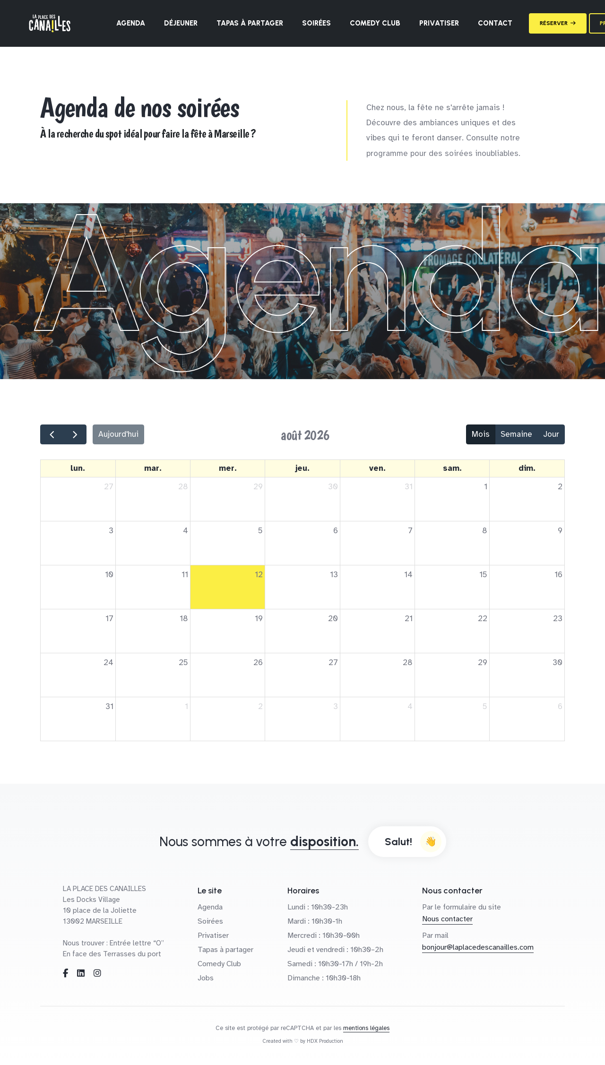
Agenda (130, 23)
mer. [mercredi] (228, 468)
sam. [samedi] (452, 468)
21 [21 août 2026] (409, 618)
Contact (495, 23)
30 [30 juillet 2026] (333, 487)
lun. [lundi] (77, 468)
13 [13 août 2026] (334, 575)
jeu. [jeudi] (302, 468)
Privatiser (439, 23)
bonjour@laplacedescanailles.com (478, 947)
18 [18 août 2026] (184, 618)
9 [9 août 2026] (560, 531)
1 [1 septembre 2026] (186, 706)
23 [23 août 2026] (557, 618)
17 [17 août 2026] (109, 618)
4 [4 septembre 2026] (410, 706)
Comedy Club (375, 23)
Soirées (316, 23)
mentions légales (366, 1028)
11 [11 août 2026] (185, 575)
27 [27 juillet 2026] (108, 487)
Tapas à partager (249, 23)
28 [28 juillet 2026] (183, 487)
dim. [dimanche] (527, 468)
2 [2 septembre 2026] (260, 706)
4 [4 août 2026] (185, 531)
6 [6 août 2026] (335, 531)
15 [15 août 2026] (483, 575)
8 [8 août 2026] (484, 531)
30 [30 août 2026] (557, 662)
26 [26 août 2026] (258, 662)
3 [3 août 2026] (111, 531)
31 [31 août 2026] (109, 706)
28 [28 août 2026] (408, 662)
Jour (551, 434)
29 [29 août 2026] (482, 662)
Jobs (206, 978)
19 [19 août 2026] (259, 618)
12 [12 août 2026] (259, 575)
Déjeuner (181, 23)
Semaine (516, 434)
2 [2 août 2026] (560, 487)
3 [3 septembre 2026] (335, 706)
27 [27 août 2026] (333, 662)
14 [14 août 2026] (408, 575)
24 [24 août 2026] (108, 662)
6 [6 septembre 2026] (560, 706)
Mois (481, 434)
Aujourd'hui (118, 434)
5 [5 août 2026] (260, 531)
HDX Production (325, 1041)
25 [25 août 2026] (183, 662)
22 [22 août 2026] (482, 618)
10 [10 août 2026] (109, 575)
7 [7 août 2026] (410, 531)
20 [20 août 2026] (333, 618)
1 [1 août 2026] (485, 487)
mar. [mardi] (153, 468)
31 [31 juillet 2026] (409, 487)
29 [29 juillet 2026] (258, 487)
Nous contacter (447, 919)
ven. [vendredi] (377, 468)
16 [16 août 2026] (558, 575)
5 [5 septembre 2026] (485, 706)
